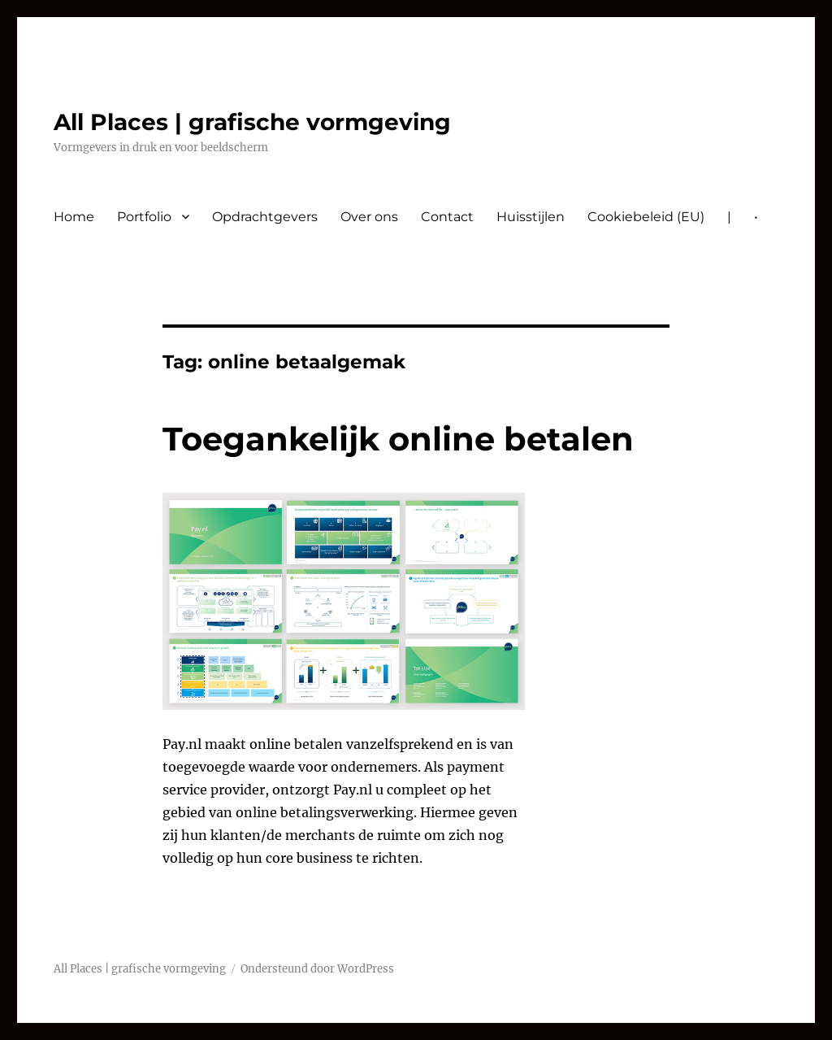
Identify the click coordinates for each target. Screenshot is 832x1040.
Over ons (369, 216)
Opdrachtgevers (265, 216)
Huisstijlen (530, 216)
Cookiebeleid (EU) (645, 216)
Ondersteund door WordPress (317, 969)
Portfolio (144, 216)
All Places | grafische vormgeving (252, 122)
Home (74, 216)
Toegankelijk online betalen (398, 439)
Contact (447, 216)
